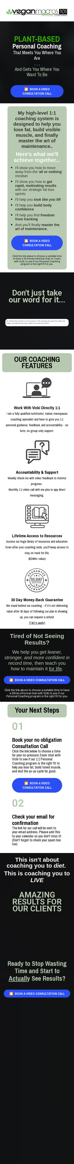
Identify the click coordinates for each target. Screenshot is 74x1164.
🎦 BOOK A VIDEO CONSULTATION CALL (37, 91)
